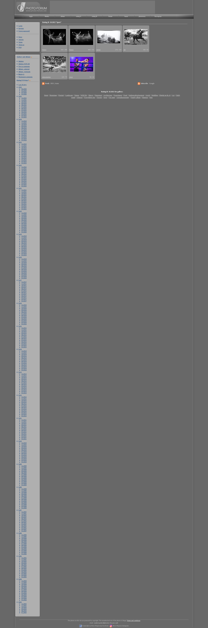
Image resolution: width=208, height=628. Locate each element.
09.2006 (24, 540)
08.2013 (24, 381)
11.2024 (23, 122)
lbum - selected (23, 69)
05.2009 (24, 478)
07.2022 (24, 175)
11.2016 (23, 306)
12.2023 (24, 144)
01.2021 (24, 209)
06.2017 (24, 292)
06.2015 (24, 338)
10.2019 (24, 239)
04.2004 (24, 594)
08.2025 (24, 105)
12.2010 (24, 443)
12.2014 (24, 351)
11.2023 (23, 145)
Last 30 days (22, 84)
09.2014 (24, 356)
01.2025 (24, 117)
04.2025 (24, 112)
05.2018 (24, 271)
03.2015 (24, 343)
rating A (78, 16)
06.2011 (23, 430)
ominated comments (25, 77)
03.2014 (24, 366)
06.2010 (24, 453)
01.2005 (24, 577)
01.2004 (24, 600)
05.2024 (24, 133)
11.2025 (23, 99)
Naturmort (98, 95)
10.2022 (24, 170)
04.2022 (24, 181)
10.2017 (24, 285)
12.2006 (24, 535)
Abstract (80, 97)
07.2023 (24, 152)
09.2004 (24, 586)
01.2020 (24, 232)
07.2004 (24, 589)
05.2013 (24, 386)
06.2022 (24, 177)
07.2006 (24, 543)
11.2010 (23, 444)
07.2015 (24, 336)
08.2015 (24, 335)
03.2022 (24, 182)
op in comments (24, 66)
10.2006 (24, 538)
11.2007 (23, 513)
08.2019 (24, 243)
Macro (91, 95)
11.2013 (23, 375)
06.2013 (24, 384)
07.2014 (24, 359)
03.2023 (24, 159)
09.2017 (24, 287)
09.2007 (24, 517)
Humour (145, 97)
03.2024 (24, 136)
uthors (21, 61)
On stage (112, 97)
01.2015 (24, 347)
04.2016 (24, 319)
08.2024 (24, 128)
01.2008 (24, 508)
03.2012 (24, 412)
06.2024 (24, 131)
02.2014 (24, 368)
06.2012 (24, 407)
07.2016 (24, 313)
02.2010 (24, 460)
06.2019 (24, 246)
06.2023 (24, 154)
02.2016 (24, 322)
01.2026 (24, 94)
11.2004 (23, 582)
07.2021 (24, 198)
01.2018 (24, 278)
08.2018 (24, 266)
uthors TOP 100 (24, 64)
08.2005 (24, 565)
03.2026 (24, 90)
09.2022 (24, 172)
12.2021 (24, 190)
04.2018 (24, 273)
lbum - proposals (24, 71)
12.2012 (24, 397)
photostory (142, 16)
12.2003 (24, 604)
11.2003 (23, 605)
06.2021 (24, 200)
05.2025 (24, 110)
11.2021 (23, 191)
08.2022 (24, 174)
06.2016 (24, 315)
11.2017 (23, 283)
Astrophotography (123, 97)
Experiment (118, 95)
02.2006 (24, 552)
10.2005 (24, 561)
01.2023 (24, 163)
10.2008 (24, 492)
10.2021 (24, 193)
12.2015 (24, 328)
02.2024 (24, 138)
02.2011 (23, 437)
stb (125, 49)
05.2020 (24, 225)
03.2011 (23, 435)
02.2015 (24, 345)
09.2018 (24, 264)
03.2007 (24, 527)
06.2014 (24, 361)
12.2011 (23, 420)
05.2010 (24, 455)
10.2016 (24, 308)
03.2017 (24, 297)
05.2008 (24, 501)
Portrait (61, 95)
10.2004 (24, 584)
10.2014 (24, 354)
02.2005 (24, 575)
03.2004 (24, 596)
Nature (77, 95)
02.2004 (24, 598)
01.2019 (24, 255)
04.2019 (24, 250)
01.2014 (24, 370)
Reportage (53, 95)
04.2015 (24, 342)
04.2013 (24, 388)
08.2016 (24, 312)
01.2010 (24, 462)
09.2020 (24, 218)
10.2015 (24, 331)
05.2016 (24, 317)
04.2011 (23, 434)
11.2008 (23, 490)
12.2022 (24, 167)
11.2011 (23, 421)
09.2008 (24, 494)
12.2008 (24, 489)
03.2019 (24, 251)
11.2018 (23, 260)
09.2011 (23, 425)
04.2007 (24, 525)
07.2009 (24, 474)
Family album (136, 97)
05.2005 (24, 570)
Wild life (84, 95)
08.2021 (24, 197)
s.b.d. (71, 77)
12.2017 (24, 282)
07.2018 (24, 267)
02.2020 (24, 230)
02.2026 (24, 92)
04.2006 (24, 548)
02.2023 (24, 161)
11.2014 (23, 352)
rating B (94, 16)
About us (21, 45)
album (63, 16)
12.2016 (24, 305)
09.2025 (24, 103)
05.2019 (24, 248)
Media (47, 16)
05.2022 (24, 179)
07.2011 (23, 428)
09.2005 (24, 563)
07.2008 (24, 497)
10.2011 (23, 423)
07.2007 (24, 520)
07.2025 (24, 106)
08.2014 (24, 358)
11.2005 (23, 559)
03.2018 (24, 274)
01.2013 (24, 393)
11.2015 (23, 329)
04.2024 (24, 135)
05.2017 (24, 294)
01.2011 (23, 439)
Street (46, 95)
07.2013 (24, 382)
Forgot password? (24, 31)
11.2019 (23, 237)
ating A (21, 74)
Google (151, 83)
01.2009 (24, 485)
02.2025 (24, 115)
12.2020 (24, 213)
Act (173, 95)
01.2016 (24, 324)
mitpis (98, 49)
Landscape (69, 95)
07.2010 (24, 451)
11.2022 (23, 168)
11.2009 (23, 467)
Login (20, 26)
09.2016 (24, 310)
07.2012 (24, 405)
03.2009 (24, 481)
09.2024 (24, 126)
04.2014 (24, 365)
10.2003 (24, 607)
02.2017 (24, 299)
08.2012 (24, 404)
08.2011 (23, 427)
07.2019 (24, 244)
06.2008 (24, 499)
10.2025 (24, 101)
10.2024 (24, 124)
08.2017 (24, 289)
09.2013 (24, 379)
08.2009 (24, 473)
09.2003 (24, 609)
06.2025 (24, 108)
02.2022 (24, 184)
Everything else (89, 97)
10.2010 (24, 446)
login (31, 16)
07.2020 (24, 221)
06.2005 (24, 568)
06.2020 (24, 223)
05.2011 (23, 432)
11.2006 (23, 536)
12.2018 (24, 259)
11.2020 (23, 214)
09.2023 (24, 149)
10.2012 (24, 400)
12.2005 (24, 558)
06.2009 (24, 476)
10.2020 (24, 216)
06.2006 (24, 545)
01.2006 (24, 554)
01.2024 (24, 140)
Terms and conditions (133, 620)
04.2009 (24, 480)
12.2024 (24, 121)
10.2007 (24, 515)
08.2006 (24, 542)
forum (110, 16)
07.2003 (24, 612)
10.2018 (24, 262)
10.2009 (24, 469)
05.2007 (24, 524)
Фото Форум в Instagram (120, 626)
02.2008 (24, 506)
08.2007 (24, 519)
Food (125, 95)
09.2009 (24, 471)
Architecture (108, 95)
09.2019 (24, 241)
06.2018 (24, 269)
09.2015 (24, 333)
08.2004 (24, 588)
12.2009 (24, 466)
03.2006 (24, 550)
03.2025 (24, 113)
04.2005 (24, 571)
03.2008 (24, 504)
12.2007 (24, 512)
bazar (126, 16)
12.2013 (24, 374)
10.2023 (24, 147)
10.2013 (24, 377)
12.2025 (24, 98)
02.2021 (24, 207)
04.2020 (24, 227)
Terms (20, 42)
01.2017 (24, 301)
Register (21, 28)
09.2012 (24, 402)
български (158, 16)
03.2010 (24, 458)
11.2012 (23, 398)
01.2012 (24, 416)
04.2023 (24, 158)
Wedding (155, 95)
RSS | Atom (55, 83)
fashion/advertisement (136, 95)
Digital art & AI (164, 95)
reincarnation (46, 77)
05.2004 (24, 593)
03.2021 (24, 205)
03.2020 (24, 228)
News (20, 37)
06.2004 (24, 591)
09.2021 (24, 195)
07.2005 (24, 566)
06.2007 (24, 522)
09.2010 (24, 448)
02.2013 (24, 391)
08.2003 (24, 611)
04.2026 (24, 89)
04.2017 (24, 296)
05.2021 (24, 202)
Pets (151, 97)
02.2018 (24, 276)
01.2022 (24, 186)
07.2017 (24, 290)
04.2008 (24, 502)
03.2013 (24, 389)
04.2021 (24, 204)
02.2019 (24, 253)
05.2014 (24, 363)
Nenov (44, 49)
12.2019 (24, 236)
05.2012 (24, 409)
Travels (99, 97)
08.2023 (24, 151)
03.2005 (24, 573)
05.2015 (24, 340)
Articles (21, 39)
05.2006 (24, 547)
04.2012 (24, 411)
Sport (105, 97)
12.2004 (24, 581)
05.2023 (24, 156)
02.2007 (24, 529)
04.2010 (24, 457)
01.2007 (24, 531)
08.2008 (24, 496)
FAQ (20, 47)
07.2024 (24, 129)
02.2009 (24, 483)
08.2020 (24, 220)
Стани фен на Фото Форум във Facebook (95, 626)
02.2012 (24, 414)
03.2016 (24, 320)
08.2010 (24, 450)
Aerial (148, 95)
